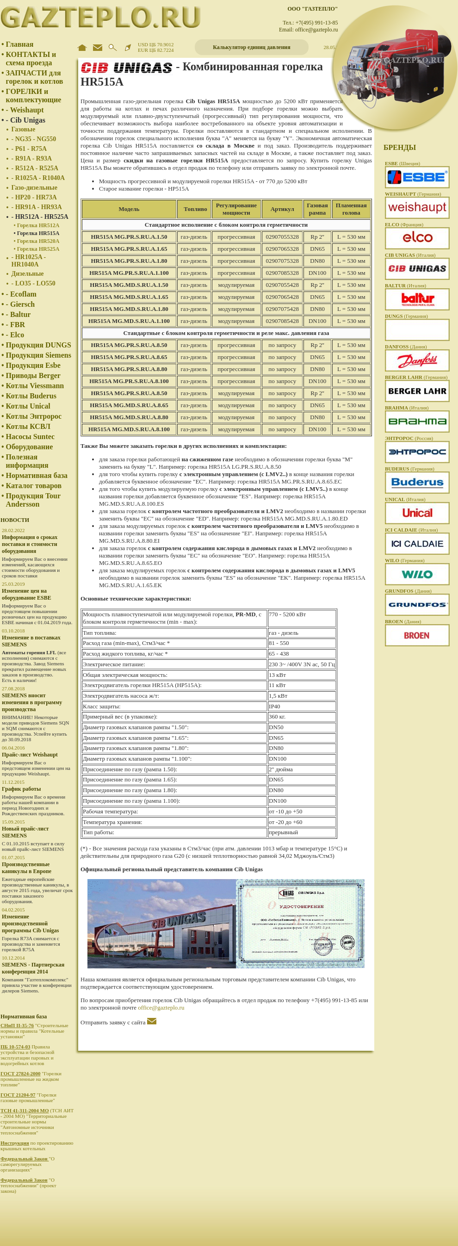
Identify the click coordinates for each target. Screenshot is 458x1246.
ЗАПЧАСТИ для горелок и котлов (34, 77)
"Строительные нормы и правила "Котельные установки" (34, 1031)
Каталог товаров (34, 486)
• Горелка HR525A (37, 249)
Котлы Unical (28, 406)
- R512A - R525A (35, 168)
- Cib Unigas (25, 120)
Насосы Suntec (30, 436)
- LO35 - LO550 (34, 283)
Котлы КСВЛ (28, 426)
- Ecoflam (21, 294)
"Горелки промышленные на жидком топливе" (31, 1079)
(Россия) (409, 438)
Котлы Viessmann (35, 386)
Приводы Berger (33, 375)
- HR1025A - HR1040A (29, 261)
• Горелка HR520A (37, 241)
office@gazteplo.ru (161, 1007)
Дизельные (28, 273)
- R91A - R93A (32, 158)
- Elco (15, 335)
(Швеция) (402, 163)
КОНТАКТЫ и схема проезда (31, 58)
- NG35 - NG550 (34, 139)
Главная (20, 44)
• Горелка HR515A (37, 233)
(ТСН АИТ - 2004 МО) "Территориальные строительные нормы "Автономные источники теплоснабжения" (37, 1121)
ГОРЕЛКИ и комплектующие (34, 95)
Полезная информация (27, 461)
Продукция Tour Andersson (33, 500)
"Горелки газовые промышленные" (28, 1097)
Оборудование (29, 447)
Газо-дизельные (34, 187)
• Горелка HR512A (37, 225)
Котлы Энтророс (34, 416)
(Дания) (406, 346)
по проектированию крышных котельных (36, 1145)
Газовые (24, 129)
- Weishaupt (25, 110)
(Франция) (404, 224)
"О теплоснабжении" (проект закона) (28, 1185)
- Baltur (18, 314)
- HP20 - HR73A (34, 197)
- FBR (15, 325)
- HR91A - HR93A (37, 207)
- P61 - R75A (29, 148)
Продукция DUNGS (38, 345)
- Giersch (20, 304)
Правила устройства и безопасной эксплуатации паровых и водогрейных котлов (27, 1055)
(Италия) (410, 255)
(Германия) (413, 194)
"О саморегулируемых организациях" (27, 1164)
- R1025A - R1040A (38, 177)
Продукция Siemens (38, 355)
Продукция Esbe (33, 365)
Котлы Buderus (31, 396)
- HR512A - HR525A (40, 216)
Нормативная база (37, 475)
